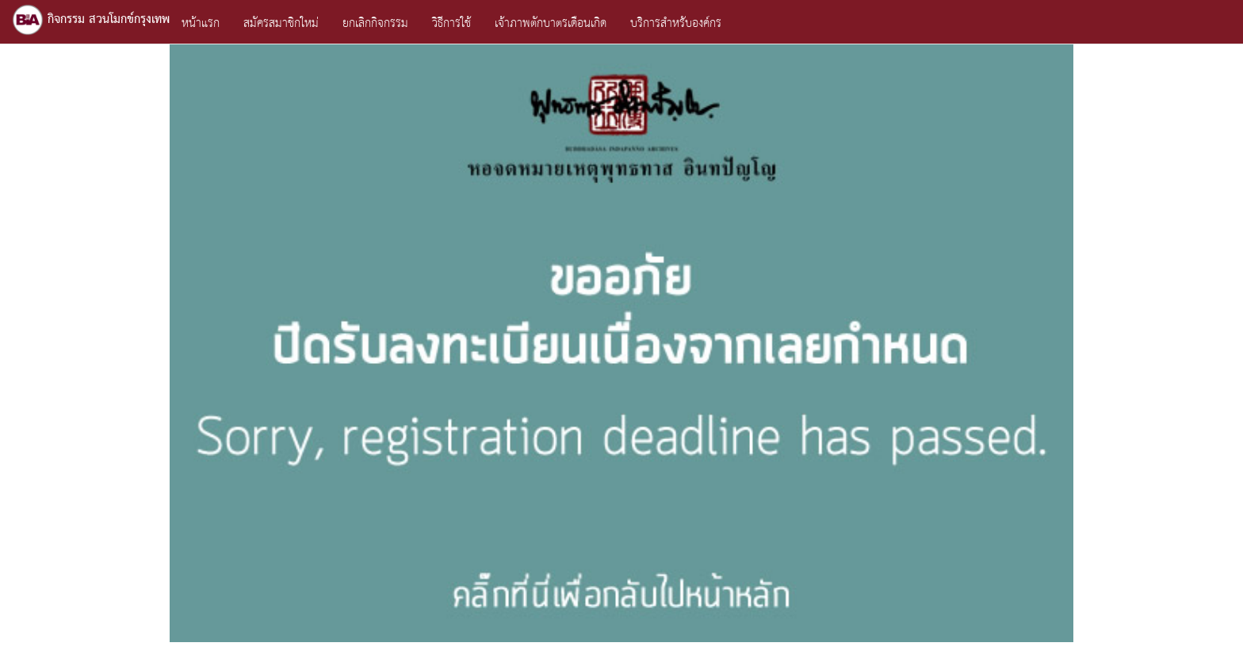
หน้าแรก (201, 23)
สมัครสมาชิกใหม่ (281, 23)
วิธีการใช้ (451, 23)
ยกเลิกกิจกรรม (375, 23)
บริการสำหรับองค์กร (675, 23)
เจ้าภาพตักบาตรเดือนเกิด (550, 23)
